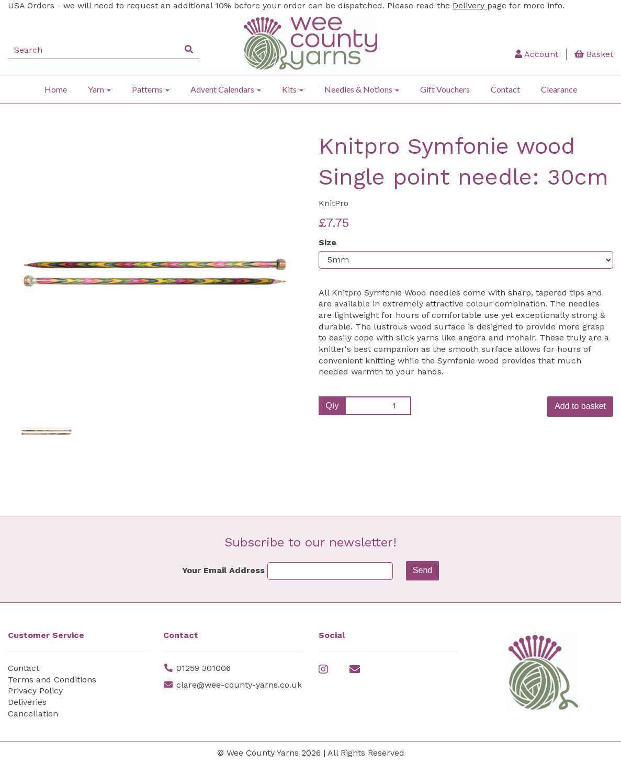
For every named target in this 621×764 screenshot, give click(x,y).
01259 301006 (203, 668)
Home (55, 89)
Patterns (151, 89)
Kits (292, 89)
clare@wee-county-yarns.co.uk (239, 685)
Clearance (559, 89)
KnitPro (333, 203)
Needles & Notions (361, 89)
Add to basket (580, 406)
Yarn (99, 89)
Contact (505, 89)
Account (536, 54)
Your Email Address (223, 570)
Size (327, 242)
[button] (35, 326)
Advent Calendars (225, 89)
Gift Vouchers (445, 89)
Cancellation (33, 714)
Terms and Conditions (52, 680)
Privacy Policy (35, 690)
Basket (593, 54)
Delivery (470, 5)
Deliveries (27, 702)
